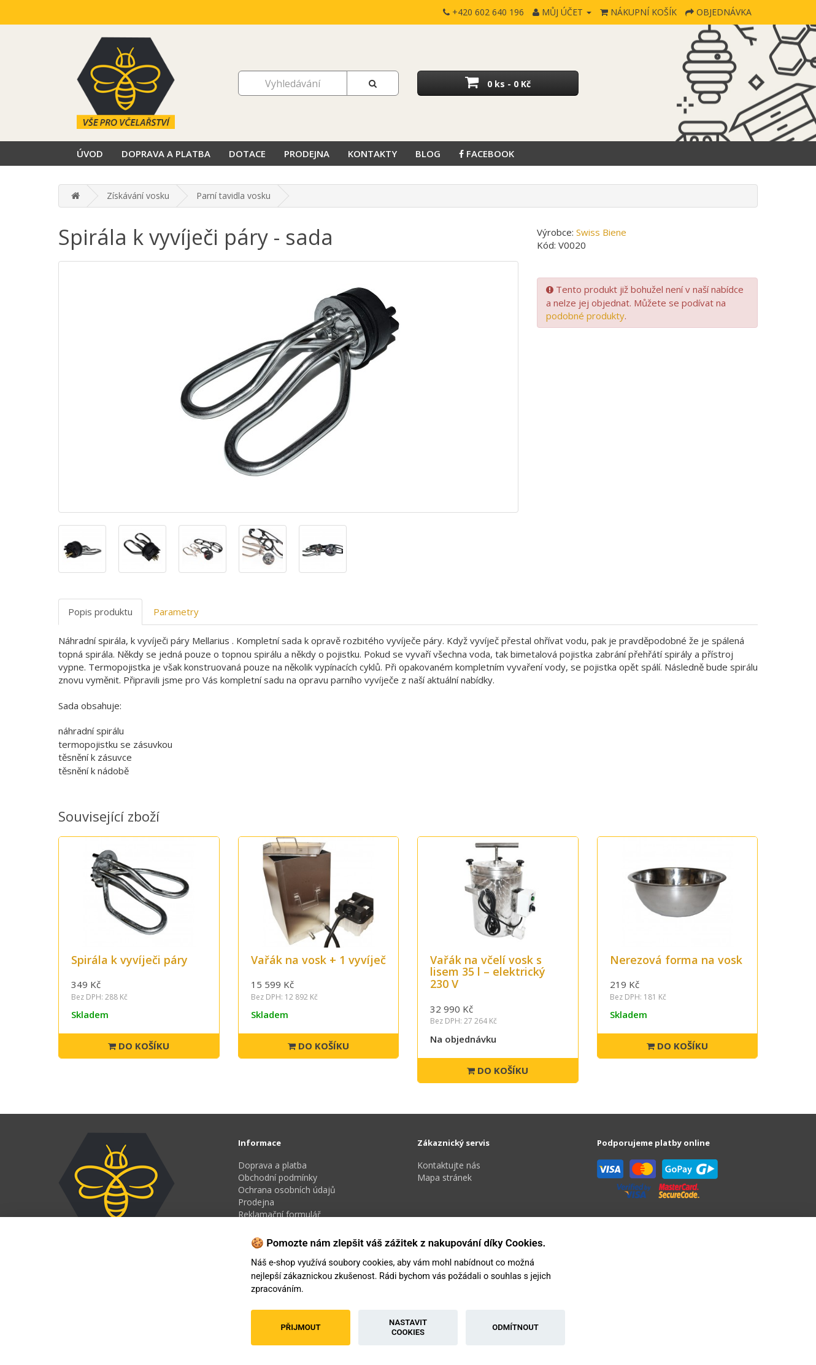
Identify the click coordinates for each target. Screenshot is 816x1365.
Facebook (486, 153)
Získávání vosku (138, 195)
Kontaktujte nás (448, 1165)
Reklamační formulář (279, 1214)
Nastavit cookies (408, 1327)
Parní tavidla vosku (233, 195)
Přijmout (300, 1327)
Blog (428, 153)
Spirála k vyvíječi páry (129, 959)
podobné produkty (585, 315)
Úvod (90, 153)
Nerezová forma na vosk (676, 959)
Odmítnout (515, 1327)
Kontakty (372, 153)
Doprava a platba (165, 153)
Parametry (176, 611)
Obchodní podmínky (277, 1177)
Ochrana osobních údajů (287, 1190)
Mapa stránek (444, 1177)
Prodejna (306, 153)
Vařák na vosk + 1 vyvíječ (318, 959)
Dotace (247, 153)
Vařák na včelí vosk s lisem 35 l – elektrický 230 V (487, 972)
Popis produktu (100, 611)
